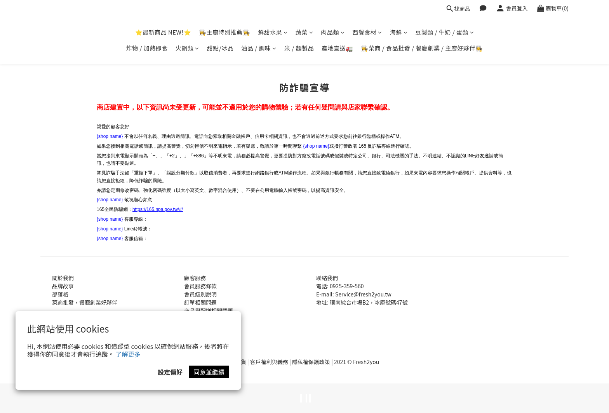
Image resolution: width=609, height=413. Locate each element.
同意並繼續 (208, 371)
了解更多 (128, 354)
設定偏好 (170, 371)
